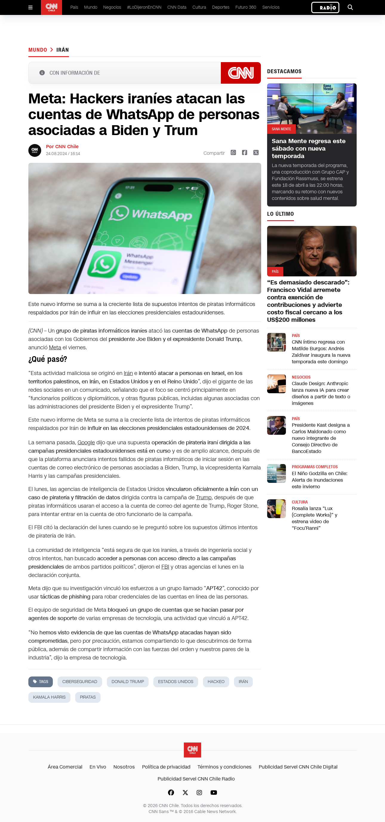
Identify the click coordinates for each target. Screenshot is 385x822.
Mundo (90, 7)
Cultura (199, 7)
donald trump (128, 682)
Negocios (112, 7)
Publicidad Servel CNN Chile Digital (298, 766)
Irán (62, 50)
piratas (88, 697)
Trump (204, 497)
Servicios (271, 7)
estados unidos (175, 682)
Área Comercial (65, 766)
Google (86, 442)
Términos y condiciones (225, 766)
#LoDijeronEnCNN (144, 7)
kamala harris (49, 697)
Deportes (221, 7)
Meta (55, 347)
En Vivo (98, 766)
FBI (165, 567)
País (74, 7)
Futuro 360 (245, 7)
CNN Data (177, 7)
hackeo (216, 682)
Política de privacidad (166, 766)
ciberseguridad (79, 682)
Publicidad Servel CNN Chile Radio (196, 778)
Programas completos (315, 467)
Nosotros (124, 766)
